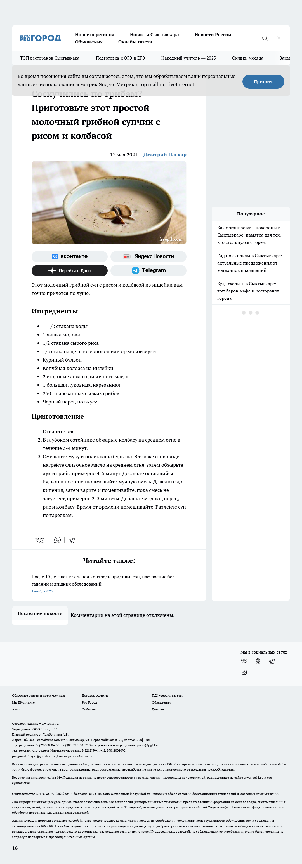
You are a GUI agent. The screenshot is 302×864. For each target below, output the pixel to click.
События (89, 709)
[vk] (40, 540)
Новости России (213, 34)
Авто (16, 709)
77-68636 (57, 794)
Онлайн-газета (135, 41)
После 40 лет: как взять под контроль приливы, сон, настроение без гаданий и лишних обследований (109, 584)
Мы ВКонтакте (23, 702)
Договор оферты (95, 695)
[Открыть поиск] (264, 38)
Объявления (89, 41)
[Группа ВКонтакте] (70, 256)
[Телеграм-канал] (148, 270)
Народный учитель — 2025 (188, 58)
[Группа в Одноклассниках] (258, 661)
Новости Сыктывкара (154, 34)
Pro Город (89, 702)
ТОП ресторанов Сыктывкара (50, 58)
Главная (158, 709)
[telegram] (73, 540)
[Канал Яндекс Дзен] (70, 270)
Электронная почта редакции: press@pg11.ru (124, 745)
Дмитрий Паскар (165, 154)
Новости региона (94, 34)
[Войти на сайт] (278, 38)
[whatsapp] (57, 540)
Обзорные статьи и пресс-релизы (38, 695)
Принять (263, 81)
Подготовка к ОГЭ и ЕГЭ (120, 58)
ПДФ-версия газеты (167, 695)
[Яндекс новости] (148, 256)
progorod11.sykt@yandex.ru (33, 756)
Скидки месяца (247, 58)
